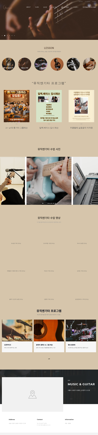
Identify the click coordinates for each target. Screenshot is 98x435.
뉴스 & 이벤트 (65, 8)
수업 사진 (54, 8)
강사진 (45, 8)
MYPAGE (81, 1)
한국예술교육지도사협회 (89, 8)
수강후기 (75, 8)
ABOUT (28, 8)
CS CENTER (87, 1)
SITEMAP (94, 1)
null (49, 358)
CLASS (37, 8)
